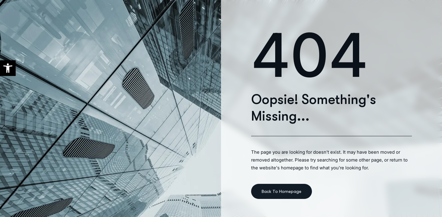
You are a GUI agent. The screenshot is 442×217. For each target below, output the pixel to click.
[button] (8, 68)
